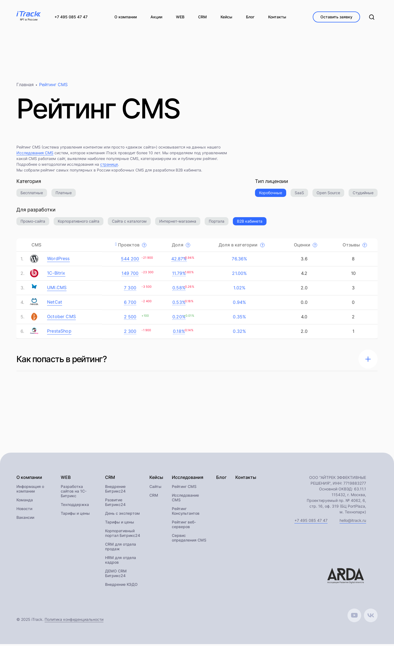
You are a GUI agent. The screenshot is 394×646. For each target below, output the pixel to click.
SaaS (299, 194)
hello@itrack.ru (353, 522)
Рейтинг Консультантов (185, 512)
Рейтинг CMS (184, 488)
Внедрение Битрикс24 (115, 490)
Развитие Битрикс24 (115, 504)
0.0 (303, 304)
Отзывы (355, 246)
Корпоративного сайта (78, 223)
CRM (153, 497)
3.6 (303, 260)
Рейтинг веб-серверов (184, 526)
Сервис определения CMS (189, 539)
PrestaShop (59, 333)
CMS (36, 246)
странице (109, 166)
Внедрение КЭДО (121, 586)
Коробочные (270, 194)
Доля (181, 246)
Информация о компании (30, 490)
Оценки (305, 246)
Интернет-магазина (177, 223)
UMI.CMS (56, 289)
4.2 (304, 275)
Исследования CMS (34, 154)
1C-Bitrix (56, 275)
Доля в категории (242, 246)
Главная (25, 86)
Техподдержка (75, 506)
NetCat (54, 304)
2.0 (303, 289)
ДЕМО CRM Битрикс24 (116, 575)
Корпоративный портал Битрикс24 (122, 535)
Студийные (363, 194)
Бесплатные (32, 194)
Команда (24, 501)
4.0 (304, 318)
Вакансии (25, 519)
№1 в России (28, 19)
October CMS (61, 318)
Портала (216, 223)
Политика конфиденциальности (74, 621)
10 (353, 275)
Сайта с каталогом (129, 223)
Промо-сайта (33, 223)
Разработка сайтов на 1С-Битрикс (73, 493)
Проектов (132, 246)
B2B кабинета (249, 223)
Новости (24, 510)
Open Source (328, 194)
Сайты (155, 488)
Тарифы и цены (75, 515)
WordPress (58, 260)
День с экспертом (122, 515)
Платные (64, 194)
